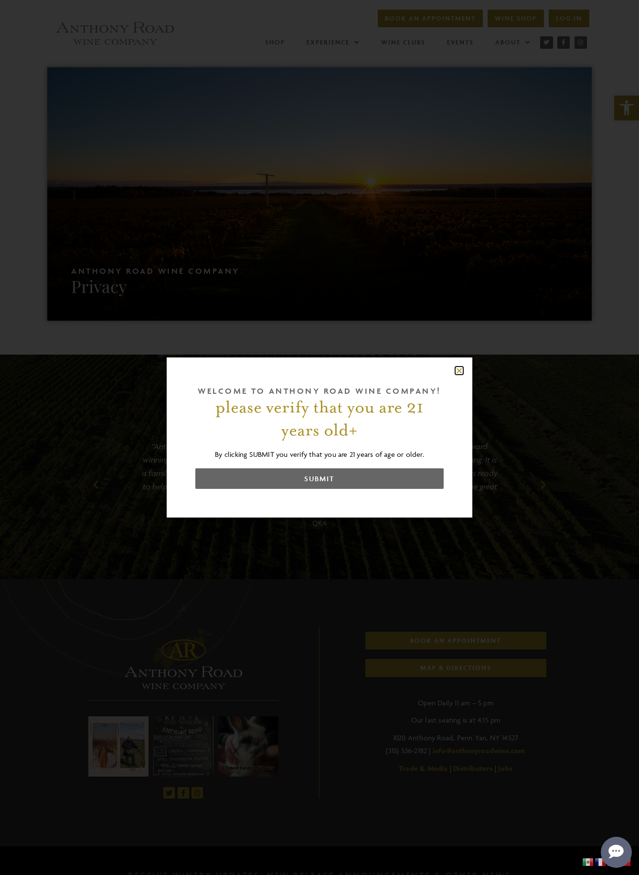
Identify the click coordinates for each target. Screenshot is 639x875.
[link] (588, 861)
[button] (459, 370)
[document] (319, 437)
